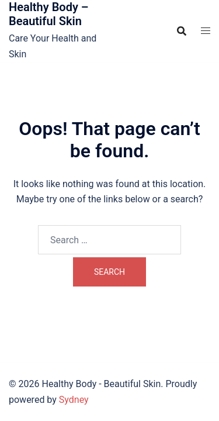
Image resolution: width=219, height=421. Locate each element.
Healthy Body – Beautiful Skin (49, 14)
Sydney (74, 399)
